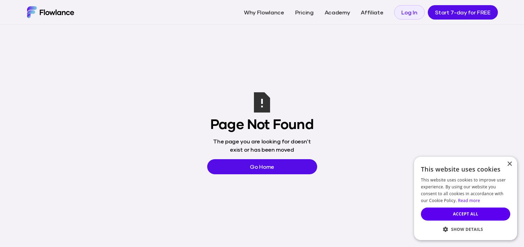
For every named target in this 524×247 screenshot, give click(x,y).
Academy (337, 12)
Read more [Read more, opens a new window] (469, 200)
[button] (465, 229)
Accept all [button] (465, 214)
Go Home (262, 166)
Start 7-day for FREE (463, 12)
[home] (50, 12)
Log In (409, 12)
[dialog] (465, 198)
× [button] (509, 164)
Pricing (304, 12)
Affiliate (372, 12)
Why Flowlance (264, 12)
